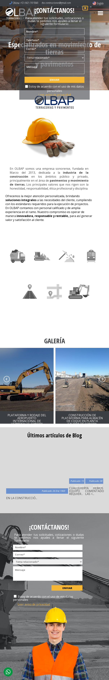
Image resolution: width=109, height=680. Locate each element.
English (98, 3)
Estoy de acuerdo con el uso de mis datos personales (55, 89)
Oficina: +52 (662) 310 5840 (23, 3)
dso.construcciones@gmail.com (56, 3)
